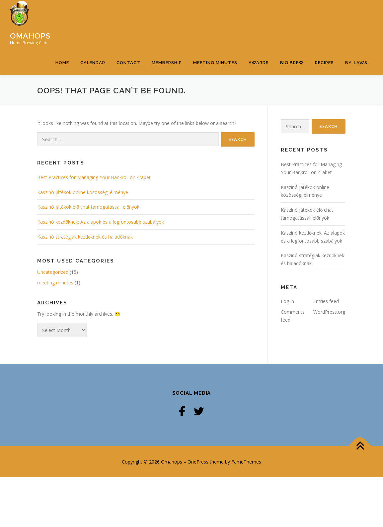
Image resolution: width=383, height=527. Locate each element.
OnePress (198, 511)
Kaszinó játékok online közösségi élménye (82, 242)
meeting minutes (55, 332)
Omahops (30, 35)
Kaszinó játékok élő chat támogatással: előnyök (88, 257)
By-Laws (356, 87)
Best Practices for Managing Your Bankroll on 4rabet (94, 227)
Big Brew (292, 87)
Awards (259, 87)
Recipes (324, 87)
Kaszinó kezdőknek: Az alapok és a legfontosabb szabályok (100, 271)
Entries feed (326, 351)
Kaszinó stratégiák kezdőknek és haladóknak (85, 286)
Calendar (92, 87)
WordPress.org (329, 362)
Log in (287, 351)
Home (62, 87)
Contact (128, 87)
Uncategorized (52, 322)
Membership (167, 87)
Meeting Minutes (215, 87)
